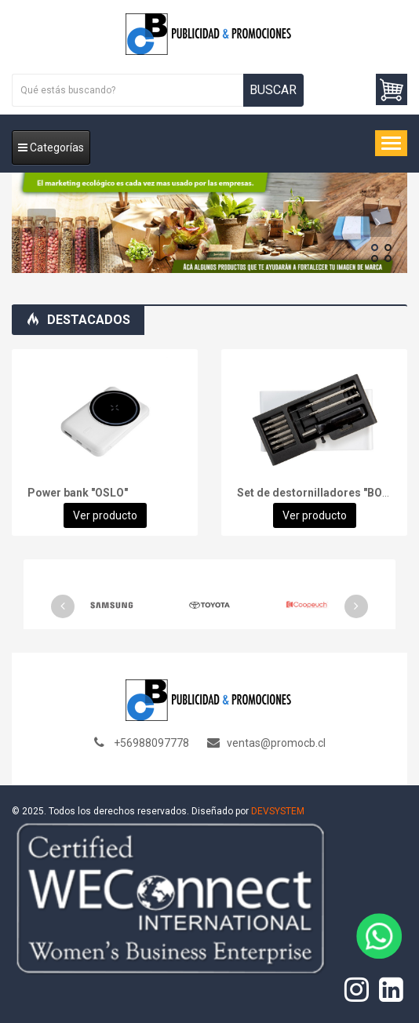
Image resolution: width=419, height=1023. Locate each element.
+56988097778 (151, 743)
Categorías (51, 147)
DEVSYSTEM (277, 811)
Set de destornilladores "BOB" (315, 492)
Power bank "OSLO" (77, 492)
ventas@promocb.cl (276, 743)
